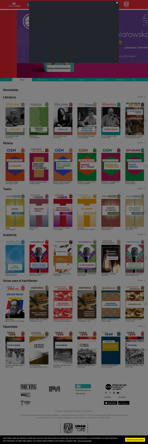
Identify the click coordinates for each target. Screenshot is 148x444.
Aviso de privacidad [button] (84, 441)
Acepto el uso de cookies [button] (135, 440)
